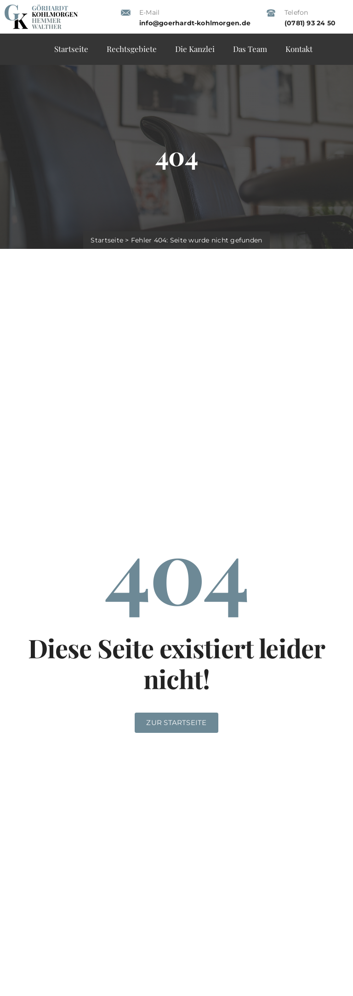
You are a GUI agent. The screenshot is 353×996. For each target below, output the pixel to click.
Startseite (107, 240)
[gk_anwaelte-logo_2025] (41, 8)
